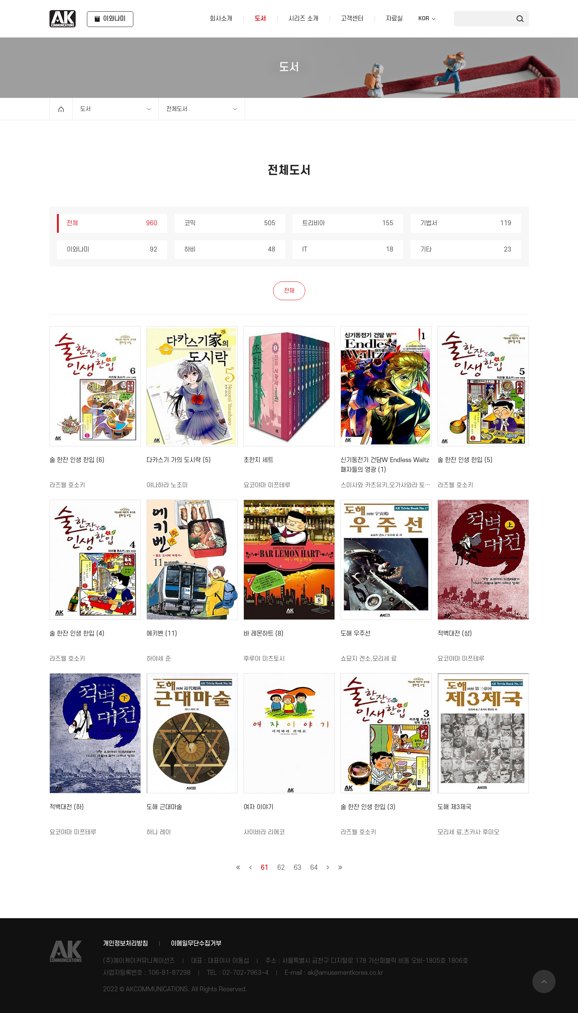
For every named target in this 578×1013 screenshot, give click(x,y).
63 (297, 867)
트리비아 (347, 223)
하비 (229, 249)
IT (347, 249)
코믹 (229, 223)
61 (264, 867)
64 (314, 867)
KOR (423, 18)
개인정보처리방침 (125, 943)
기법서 (465, 223)
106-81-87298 (169, 973)
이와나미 (112, 249)
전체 (112, 223)
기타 (465, 249)
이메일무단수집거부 (196, 943)
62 (281, 867)
